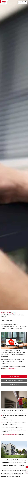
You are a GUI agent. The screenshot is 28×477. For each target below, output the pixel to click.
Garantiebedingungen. (9, 368)
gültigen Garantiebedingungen (11, 434)
